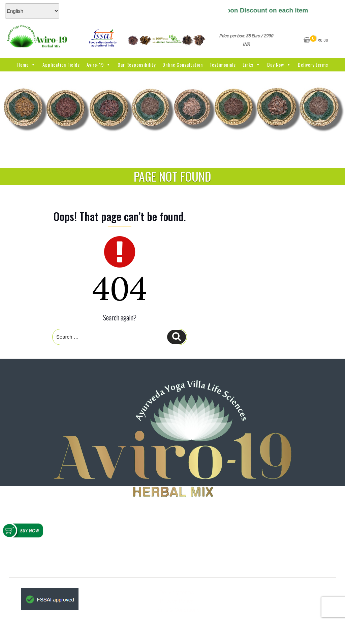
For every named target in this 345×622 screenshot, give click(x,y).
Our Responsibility (137, 64)
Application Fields (61, 64)
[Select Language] (32, 11)
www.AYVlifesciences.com (181, 556)
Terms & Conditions (177, 610)
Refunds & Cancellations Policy (51, 550)
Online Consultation (182, 64)
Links (251, 64)
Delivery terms (313, 64)
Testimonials (223, 64)
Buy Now (279, 64)
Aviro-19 (99, 64)
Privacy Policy (176, 601)
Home (26, 64)
